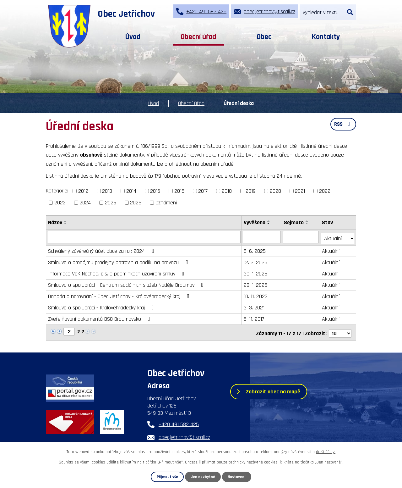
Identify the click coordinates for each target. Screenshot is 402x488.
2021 (300, 191)
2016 (179, 191)
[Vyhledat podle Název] (144, 237)
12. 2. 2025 (256, 260)
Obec (264, 37)
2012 (83, 191)
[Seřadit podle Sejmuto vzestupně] (307, 221)
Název (55, 222)
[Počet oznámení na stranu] (340, 330)
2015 (155, 191)
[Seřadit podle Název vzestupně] (65, 221)
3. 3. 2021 (254, 306)
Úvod (132, 37)
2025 (110, 202)
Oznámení (166, 202)
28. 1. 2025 (256, 283)
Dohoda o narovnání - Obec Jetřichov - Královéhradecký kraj (120, 294)
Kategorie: (57, 190)
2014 (131, 191)
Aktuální (331, 249)
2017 (203, 191)
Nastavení (237, 476)
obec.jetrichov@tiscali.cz (184, 434)
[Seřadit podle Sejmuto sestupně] (307, 223)
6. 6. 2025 (255, 249)
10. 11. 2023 (256, 294)
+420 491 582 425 (179, 421)
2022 (324, 191)
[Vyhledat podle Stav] (338, 236)
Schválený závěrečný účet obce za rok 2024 (102, 249)
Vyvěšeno (255, 222)
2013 (107, 191)
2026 (135, 202)
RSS (342, 125)
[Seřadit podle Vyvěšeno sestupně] (269, 223)
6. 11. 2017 (254, 317)
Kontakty (326, 37)
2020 (275, 191)
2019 (251, 191)
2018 (227, 191)
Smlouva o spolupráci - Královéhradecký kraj (102, 306)
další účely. (325, 452)
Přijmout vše (167, 476)
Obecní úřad (198, 37)
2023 (60, 202)
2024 (85, 202)
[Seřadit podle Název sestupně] (65, 223)
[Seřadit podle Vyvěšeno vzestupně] (269, 221)
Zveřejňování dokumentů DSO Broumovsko (100, 317)
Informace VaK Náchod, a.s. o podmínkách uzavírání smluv (117, 272)
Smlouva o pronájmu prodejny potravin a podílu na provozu (119, 260)
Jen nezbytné (203, 476)
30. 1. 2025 (256, 272)
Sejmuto (294, 222)
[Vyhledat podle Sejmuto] (301, 237)
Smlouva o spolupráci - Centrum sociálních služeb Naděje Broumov (127, 283)
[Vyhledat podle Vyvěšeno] (262, 237)
